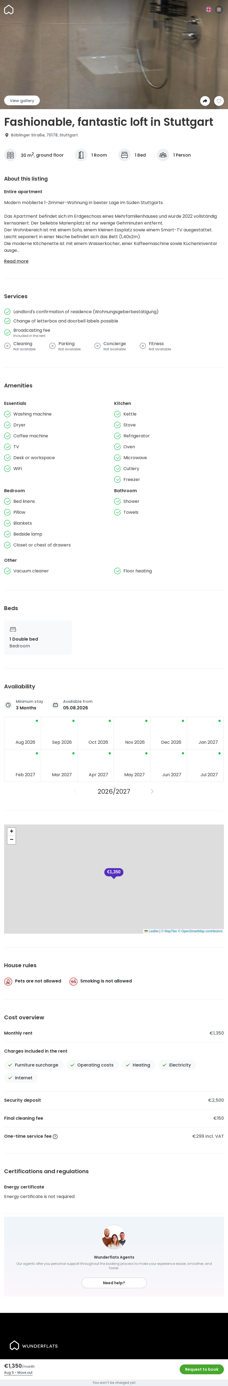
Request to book (201, 1369)
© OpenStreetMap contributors (200, 931)
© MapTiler (169, 931)
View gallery (22, 100)
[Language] (208, 9)
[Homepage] (8, 9)
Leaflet (151, 931)
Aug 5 (9, 1372)
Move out (24, 1372)
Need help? (114, 1283)
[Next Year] (152, 791)
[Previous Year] (75, 791)
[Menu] (219, 9)
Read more (16, 261)
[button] (113, 873)
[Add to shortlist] (219, 101)
